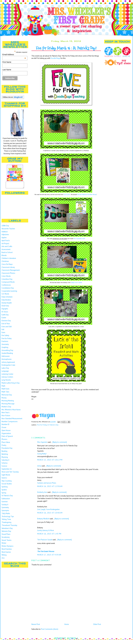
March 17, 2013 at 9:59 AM (49, 555)
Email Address (14, 54)
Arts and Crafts (7, 247)
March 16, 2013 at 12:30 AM (49, 486)
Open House (6, 431)
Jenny (39, 466)
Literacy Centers (7, 378)
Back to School (7, 253)
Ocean (4, 428)
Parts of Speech (7, 437)
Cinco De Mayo (7, 265)
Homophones (7, 360)
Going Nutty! (41, 454)
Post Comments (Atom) (49, 629)
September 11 (7, 470)
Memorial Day (7, 396)
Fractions (5, 342)
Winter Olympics (7, 547)
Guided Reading (7, 354)
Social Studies (7, 485)
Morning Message (8, 405)
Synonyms (5, 512)
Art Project (5, 245)
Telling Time (6, 520)
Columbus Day (7, 280)
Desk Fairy (5, 307)
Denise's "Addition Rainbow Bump (86, 194)
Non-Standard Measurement (12, 420)
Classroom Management (11, 271)
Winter (4, 544)
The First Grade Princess (45, 551)
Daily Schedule (7, 298)
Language (5, 372)
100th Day (5, 227)
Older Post (97, 624)
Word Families (7, 550)
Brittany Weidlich (43, 519)
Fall (3, 331)
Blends (4, 256)
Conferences (6, 286)
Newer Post (35, 624)
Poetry (4, 446)
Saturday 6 (5, 461)
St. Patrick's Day (7, 497)
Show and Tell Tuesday (10, 473)
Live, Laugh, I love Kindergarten (48, 509)
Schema (4, 464)
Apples (4, 239)
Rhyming (5, 458)
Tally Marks (6, 515)
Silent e (4, 479)
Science (4, 467)
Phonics (4, 440)
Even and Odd (7, 328)
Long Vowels (6, 381)
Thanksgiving (6, 523)
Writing (4, 556)
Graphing (5, 348)
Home (66, 624)
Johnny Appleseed (8, 363)
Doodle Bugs (55, 58)
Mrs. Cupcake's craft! (79, 238)
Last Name (6, 70)
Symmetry (5, 509)
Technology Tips (8, 518)
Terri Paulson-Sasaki (44, 540)
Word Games (6, 553)
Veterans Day (6, 532)
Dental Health (7, 304)
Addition (5, 233)
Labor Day (5, 369)
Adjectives (5, 236)
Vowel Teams (6, 541)
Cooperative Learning (9, 292)
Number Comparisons (10, 423)
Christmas (5, 262)
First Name (6, 62)
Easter (4, 319)
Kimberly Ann (42, 492)
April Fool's (6, 242)
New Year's (5, 414)
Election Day (6, 322)
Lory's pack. (67, 194)
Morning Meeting (8, 402)
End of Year (6, 325)
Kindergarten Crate (8, 366)
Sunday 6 (5, 506)
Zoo (3, 559)
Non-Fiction (6, 417)
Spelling (5, 488)
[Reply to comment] (59, 442)
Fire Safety (5, 337)
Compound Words (8, 283)
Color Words (6, 277)
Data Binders (6, 301)
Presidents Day (7, 449)
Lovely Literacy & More (45, 530)
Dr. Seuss (5, 313)
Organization (6, 434)
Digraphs (5, 310)
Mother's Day (6, 408)
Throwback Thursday (9, 526)
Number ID (5, 425)
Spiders (4, 491)
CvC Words (5, 295)
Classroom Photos (8, 274)
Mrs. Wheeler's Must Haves (11, 411)
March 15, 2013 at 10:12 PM (49, 460)
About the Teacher (8, 230)
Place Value (6, 443)
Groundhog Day (7, 351)
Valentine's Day (7, 529)
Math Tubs (5, 393)
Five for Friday (7, 340)
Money (4, 399)
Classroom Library (8, 268)
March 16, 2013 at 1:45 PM (49, 534)
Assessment (6, 250)
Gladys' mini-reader (76, 282)
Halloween (6, 357)
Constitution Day (8, 289)
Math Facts (5, 390)
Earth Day (5, 316)
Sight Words (6, 476)
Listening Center (7, 375)
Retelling (5, 455)
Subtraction (6, 500)
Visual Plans (6, 535)
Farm (3, 334)
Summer (5, 503)
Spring (4, 494)
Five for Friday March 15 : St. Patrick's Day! (66, 48)
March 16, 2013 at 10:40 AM (49, 513)
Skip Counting (7, 482)
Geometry (5, 345)
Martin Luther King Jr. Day (10, 384)
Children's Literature (9, 259)
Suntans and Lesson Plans (46, 483)
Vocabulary (6, 538)
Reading (4, 452)
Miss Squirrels (42, 442)
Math (3, 387)
